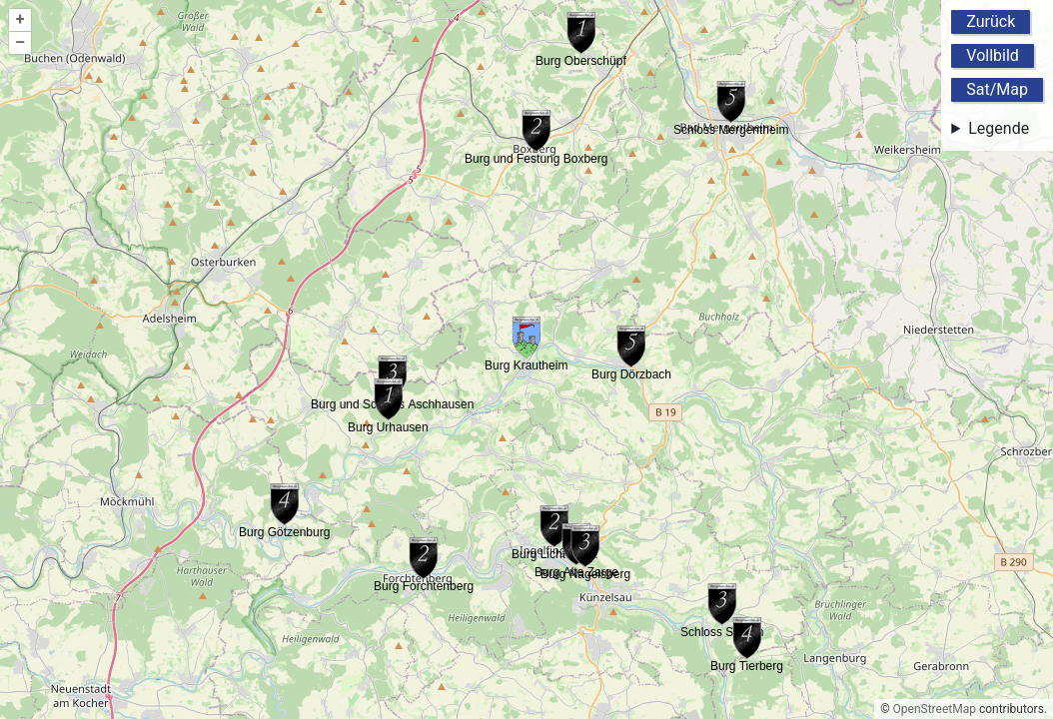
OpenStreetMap (934, 709)
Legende (998, 128)
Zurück (990, 21)
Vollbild (992, 55)
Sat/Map (997, 89)
